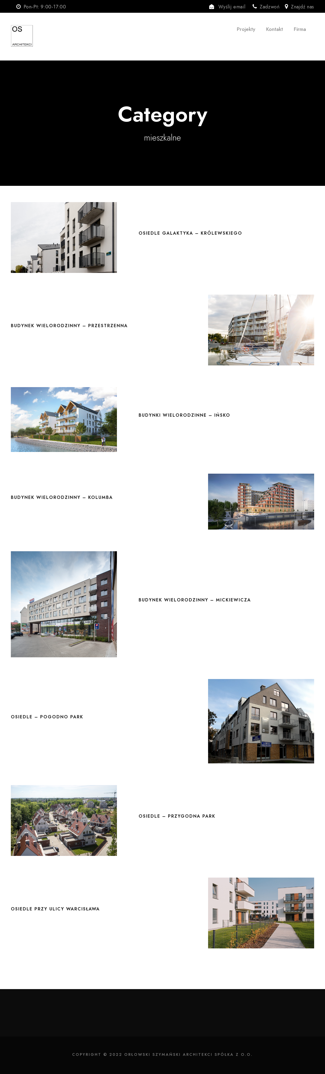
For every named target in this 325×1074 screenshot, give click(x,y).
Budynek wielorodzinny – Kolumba (62, 497)
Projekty (246, 29)
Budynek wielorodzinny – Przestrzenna (69, 326)
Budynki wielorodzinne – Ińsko (184, 415)
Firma (300, 29)
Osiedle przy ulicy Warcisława (55, 909)
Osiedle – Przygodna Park (177, 816)
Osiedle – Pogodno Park (47, 717)
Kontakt (274, 29)
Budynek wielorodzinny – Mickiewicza (195, 600)
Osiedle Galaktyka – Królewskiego (190, 233)
